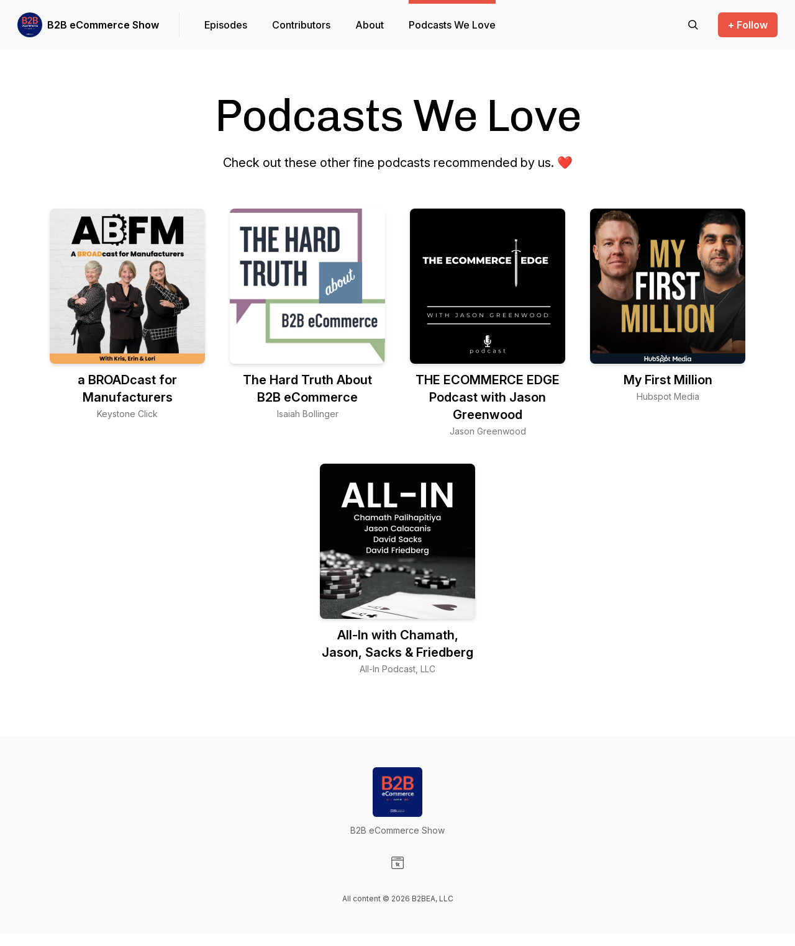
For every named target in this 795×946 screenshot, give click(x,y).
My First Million (668, 379)
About (369, 25)
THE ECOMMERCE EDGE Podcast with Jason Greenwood (488, 397)
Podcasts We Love (452, 25)
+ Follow (748, 25)
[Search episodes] (693, 24)
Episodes (225, 25)
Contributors (301, 25)
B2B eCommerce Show (103, 25)
